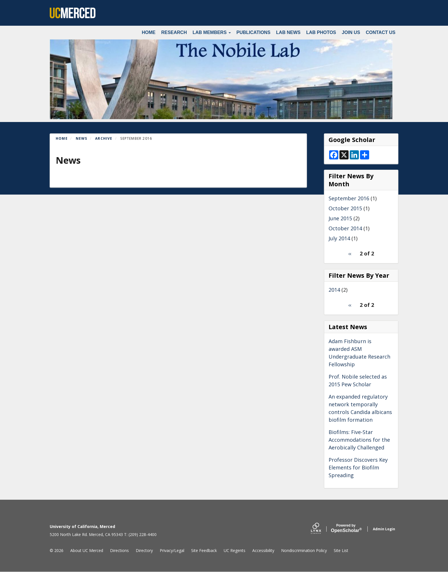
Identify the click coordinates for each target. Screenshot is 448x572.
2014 (334, 289)
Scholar (346, 528)
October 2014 (345, 228)
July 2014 (339, 238)
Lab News (288, 32)
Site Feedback (204, 550)
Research (174, 32)
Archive (103, 138)
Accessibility (263, 550)
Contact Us (380, 32)
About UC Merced (86, 550)
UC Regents (234, 550)
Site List (341, 550)
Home (148, 32)
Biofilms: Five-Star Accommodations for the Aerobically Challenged (359, 440)
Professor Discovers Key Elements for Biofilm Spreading (358, 467)
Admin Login (384, 529)
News (81, 138)
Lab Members (212, 32)
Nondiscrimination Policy (304, 550)
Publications (254, 32)
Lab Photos (321, 32)
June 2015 (340, 218)
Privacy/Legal (172, 550)
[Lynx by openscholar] (321, 529)
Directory (144, 550)
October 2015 (345, 208)
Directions (119, 550)
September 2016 (349, 198)
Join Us (351, 32)
